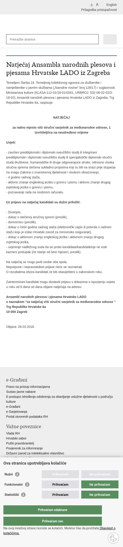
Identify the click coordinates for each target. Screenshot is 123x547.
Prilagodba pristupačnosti (99, 10)
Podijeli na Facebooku (18, 350)
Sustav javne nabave (21, 391)
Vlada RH (13, 433)
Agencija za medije (19, 458)
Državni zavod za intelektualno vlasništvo (35, 453)
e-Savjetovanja (16, 411)
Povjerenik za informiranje (24, 448)
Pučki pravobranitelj (20, 443)
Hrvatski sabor (16, 438)
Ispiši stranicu (8, 350)
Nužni (9, 483)
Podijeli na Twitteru (28, 350)
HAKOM (12, 463)
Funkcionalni (14, 493)
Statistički (12, 504)
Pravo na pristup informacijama (28, 387)
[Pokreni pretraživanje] (94, 39)
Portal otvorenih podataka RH (27, 416)
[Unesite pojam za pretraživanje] (26, 39)
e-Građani (13, 406)
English (111, 5)
